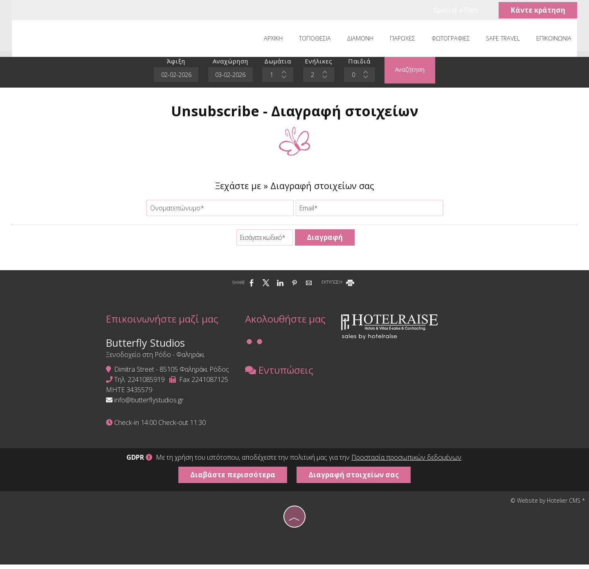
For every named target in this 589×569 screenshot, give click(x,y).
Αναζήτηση (411, 72)
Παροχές (403, 39)
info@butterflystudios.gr (145, 404)
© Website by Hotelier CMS (546, 505)
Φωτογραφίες (451, 39)
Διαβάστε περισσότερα (232, 479)
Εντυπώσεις (276, 375)
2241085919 (142, 383)
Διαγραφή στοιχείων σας (354, 479)
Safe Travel (503, 39)
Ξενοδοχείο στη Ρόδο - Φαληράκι (152, 358)
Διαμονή (362, 39)
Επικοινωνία (553, 39)
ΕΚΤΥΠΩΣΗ (338, 285)
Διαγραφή (325, 240)
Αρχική (276, 39)
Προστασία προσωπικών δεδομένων (406, 461)
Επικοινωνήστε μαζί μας (159, 322)
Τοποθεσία (317, 39)
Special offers (453, 10)
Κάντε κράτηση (537, 10)
